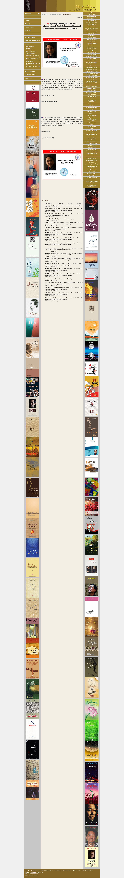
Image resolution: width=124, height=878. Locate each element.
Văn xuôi (27, 20)
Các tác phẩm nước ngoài (55, 14)
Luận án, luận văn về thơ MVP (32, 55)
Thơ (26, 17)
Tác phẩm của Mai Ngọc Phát (32, 40)
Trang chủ (28, 13)
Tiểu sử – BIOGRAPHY (30, 71)
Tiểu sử (80, 870)
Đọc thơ (27, 34)
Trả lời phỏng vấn (59, 870)
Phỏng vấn (28, 30)
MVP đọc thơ (67, 870)
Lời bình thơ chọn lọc (30, 53)
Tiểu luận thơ (41, 870)
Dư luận (27, 44)
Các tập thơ (33, 870)
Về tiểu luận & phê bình (31, 51)
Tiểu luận (27, 23)
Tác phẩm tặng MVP (30, 37)
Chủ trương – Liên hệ (30, 74)
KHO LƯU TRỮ (28, 78)
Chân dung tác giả (30, 46)
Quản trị (35, 875)
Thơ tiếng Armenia (67, 14)
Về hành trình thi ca (30, 50)
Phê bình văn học (29, 27)
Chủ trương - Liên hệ (88, 870)
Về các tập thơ (29, 48)
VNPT (31, 875)
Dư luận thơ (74, 870)
